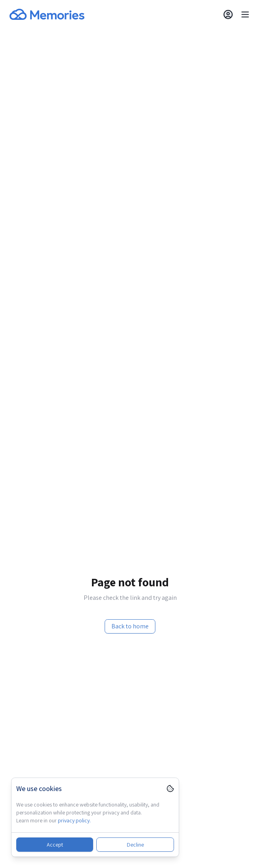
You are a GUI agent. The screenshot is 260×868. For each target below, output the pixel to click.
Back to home (130, 626)
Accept (55, 844)
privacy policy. (74, 820)
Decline (135, 844)
